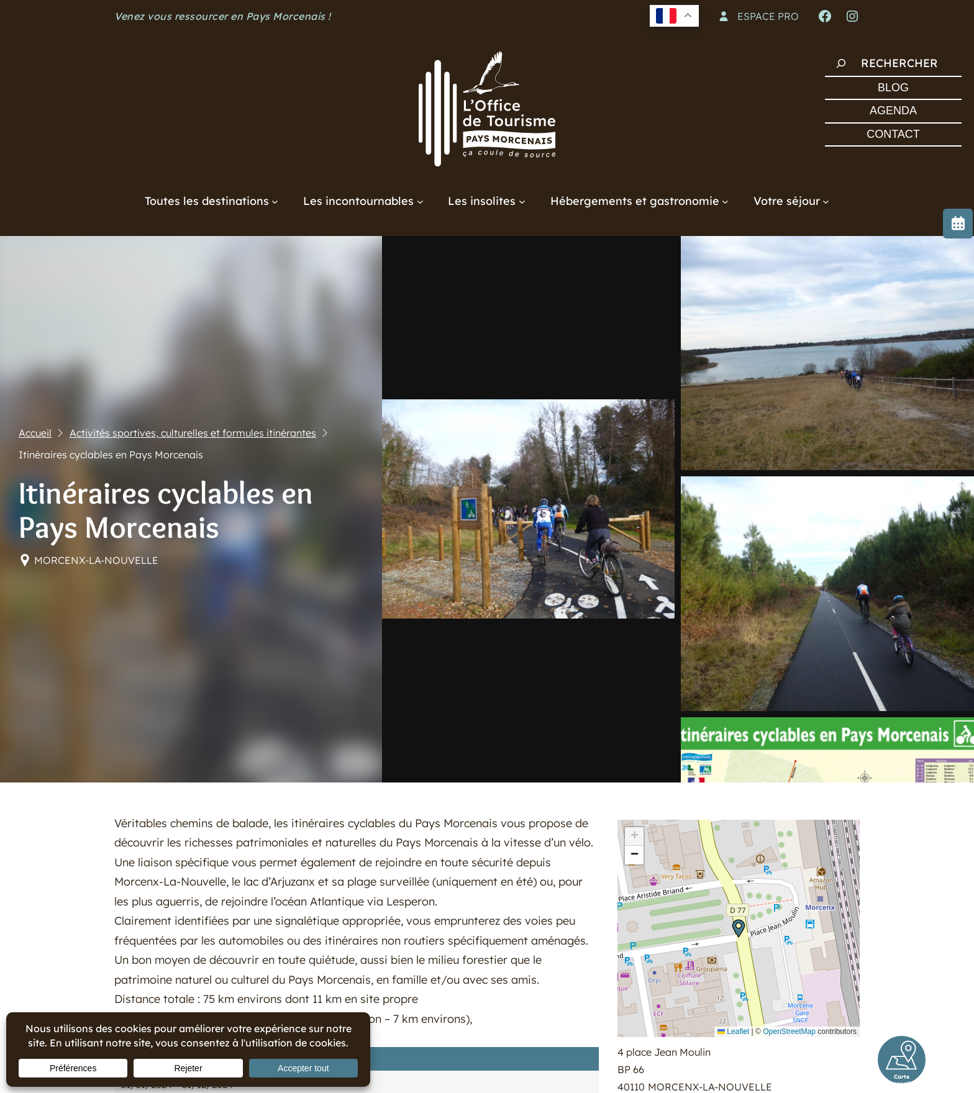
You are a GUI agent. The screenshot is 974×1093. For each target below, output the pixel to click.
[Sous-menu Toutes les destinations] (274, 200)
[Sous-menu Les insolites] (522, 200)
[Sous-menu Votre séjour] (825, 200)
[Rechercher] (841, 63)
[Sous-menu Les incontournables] (420, 200)
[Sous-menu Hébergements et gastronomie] (725, 200)
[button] (739, 928)
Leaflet (733, 1031)
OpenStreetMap (789, 1031)
